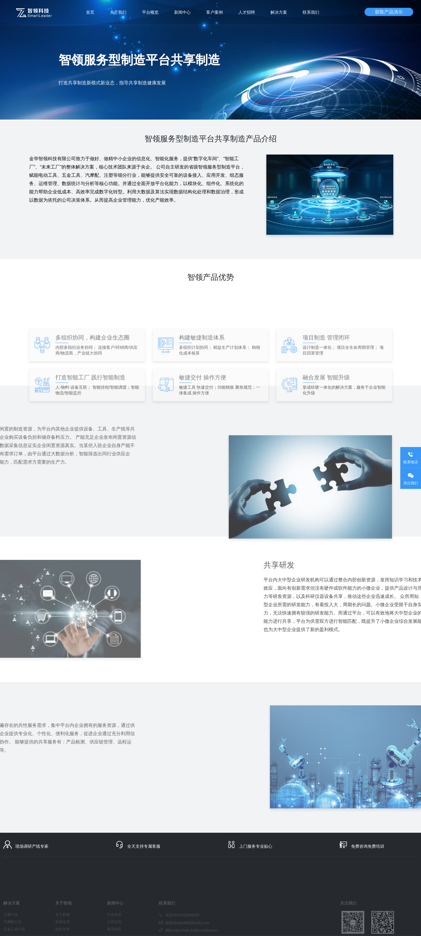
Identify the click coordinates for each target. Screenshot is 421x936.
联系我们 (311, 12)
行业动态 (114, 926)
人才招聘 (246, 12)
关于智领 (62, 926)
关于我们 (118, 12)
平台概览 (150, 12)
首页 (90, 12)
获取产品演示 (389, 11)
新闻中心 (182, 12)
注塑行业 (10, 926)
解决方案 (278, 12)
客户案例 (214, 12)
